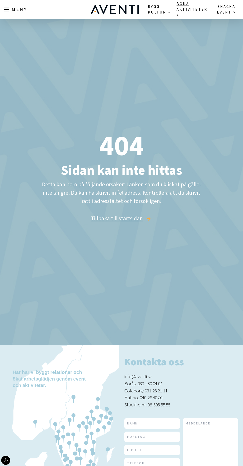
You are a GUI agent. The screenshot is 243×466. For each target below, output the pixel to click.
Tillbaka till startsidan (117, 218)
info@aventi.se (138, 376)
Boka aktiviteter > (192, 9)
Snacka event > (226, 9)
